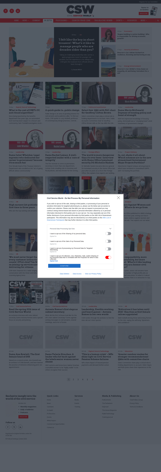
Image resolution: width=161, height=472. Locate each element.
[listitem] (80, 228)
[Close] (119, 198)
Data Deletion (64, 274)
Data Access (77, 274)
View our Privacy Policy (93, 274)
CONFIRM (64, 266)
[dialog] (80, 236)
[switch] (108, 233)
